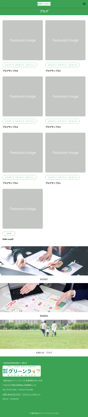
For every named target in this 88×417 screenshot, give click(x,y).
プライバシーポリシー (31, 394)
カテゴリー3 (30, 65)
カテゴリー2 (19, 65)
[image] (23, 41)
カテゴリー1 (9, 65)
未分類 (9, 233)
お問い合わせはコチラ (11, 394)
